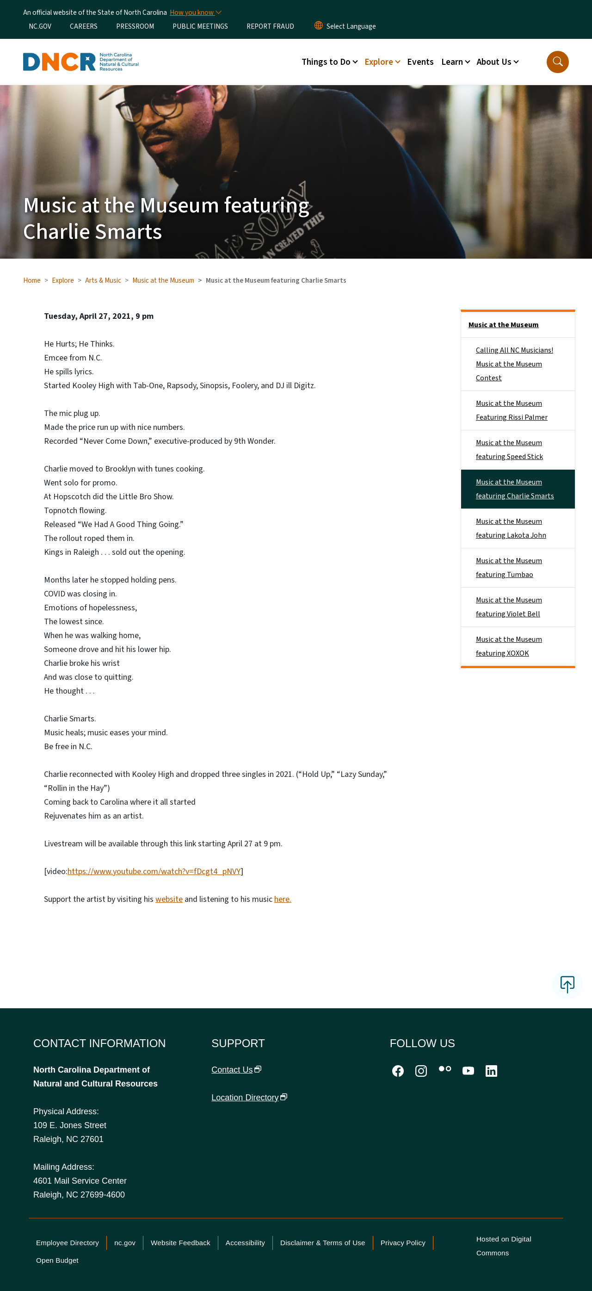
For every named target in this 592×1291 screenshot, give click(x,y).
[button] (558, 62)
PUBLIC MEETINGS (200, 26)
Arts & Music (103, 280)
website (169, 899)
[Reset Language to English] (318, 26)
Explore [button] (378, 62)
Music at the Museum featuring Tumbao (509, 568)
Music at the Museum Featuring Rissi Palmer (512, 410)
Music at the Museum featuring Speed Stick (509, 450)
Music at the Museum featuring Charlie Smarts (515, 489)
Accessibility (245, 1243)
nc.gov (125, 1243)
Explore (63, 280)
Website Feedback (180, 1243)
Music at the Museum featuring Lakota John (511, 528)
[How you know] (195, 12)
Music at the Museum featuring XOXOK (509, 646)
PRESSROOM (135, 26)
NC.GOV (40, 26)
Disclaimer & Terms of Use (322, 1243)
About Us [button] (494, 62)
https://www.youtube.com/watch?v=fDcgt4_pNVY (154, 871)
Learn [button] (452, 62)
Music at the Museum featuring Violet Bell (509, 607)
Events (420, 62)
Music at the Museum (163, 280)
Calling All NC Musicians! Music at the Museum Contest (514, 364)
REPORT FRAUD (270, 26)
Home (32, 280)
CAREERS (84, 26)
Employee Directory (67, 1243)
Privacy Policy (403, 1243)
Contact (236, 1069)
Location (249, 1097)
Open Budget (57, 1260)
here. (282, 899)
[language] (351, 26)
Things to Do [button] (326, 62)
